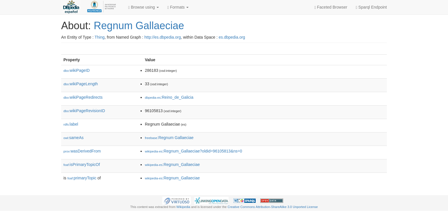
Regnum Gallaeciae (139, 25)
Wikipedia (183, 207)
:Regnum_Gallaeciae (172, 164)
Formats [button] (178, 7)
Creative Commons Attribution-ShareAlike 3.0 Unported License (272, 207)
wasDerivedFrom (82, 151)
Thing (100, 37)
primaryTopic (81, 178)
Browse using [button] (143, 7)
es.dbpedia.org (232, 37)
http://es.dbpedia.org (162, 37)
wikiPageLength (80, 84)
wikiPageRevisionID (84, 110)
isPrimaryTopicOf (81, 164)
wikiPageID (76, 70)
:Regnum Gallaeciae (169, 137)
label (70, 124)
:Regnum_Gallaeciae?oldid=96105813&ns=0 (193, 151)
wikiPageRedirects (83, 97)
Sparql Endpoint (371, 7)
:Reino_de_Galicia (169, 97)
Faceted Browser (331, 7)
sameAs (73, 137)
